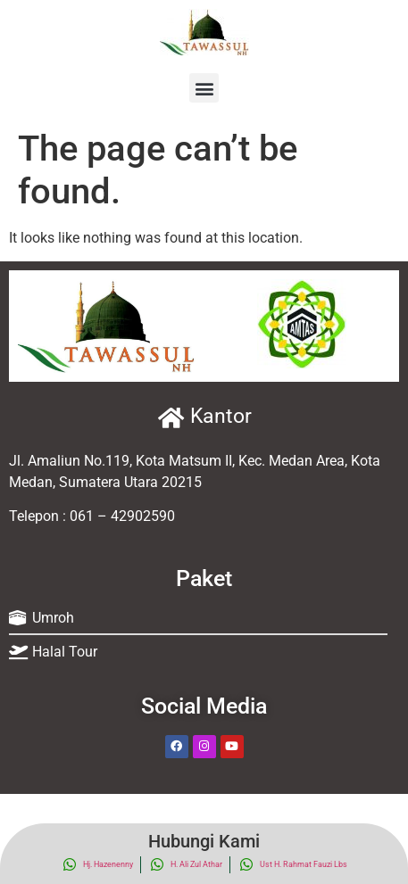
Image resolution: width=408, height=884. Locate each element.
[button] (204, 88)
